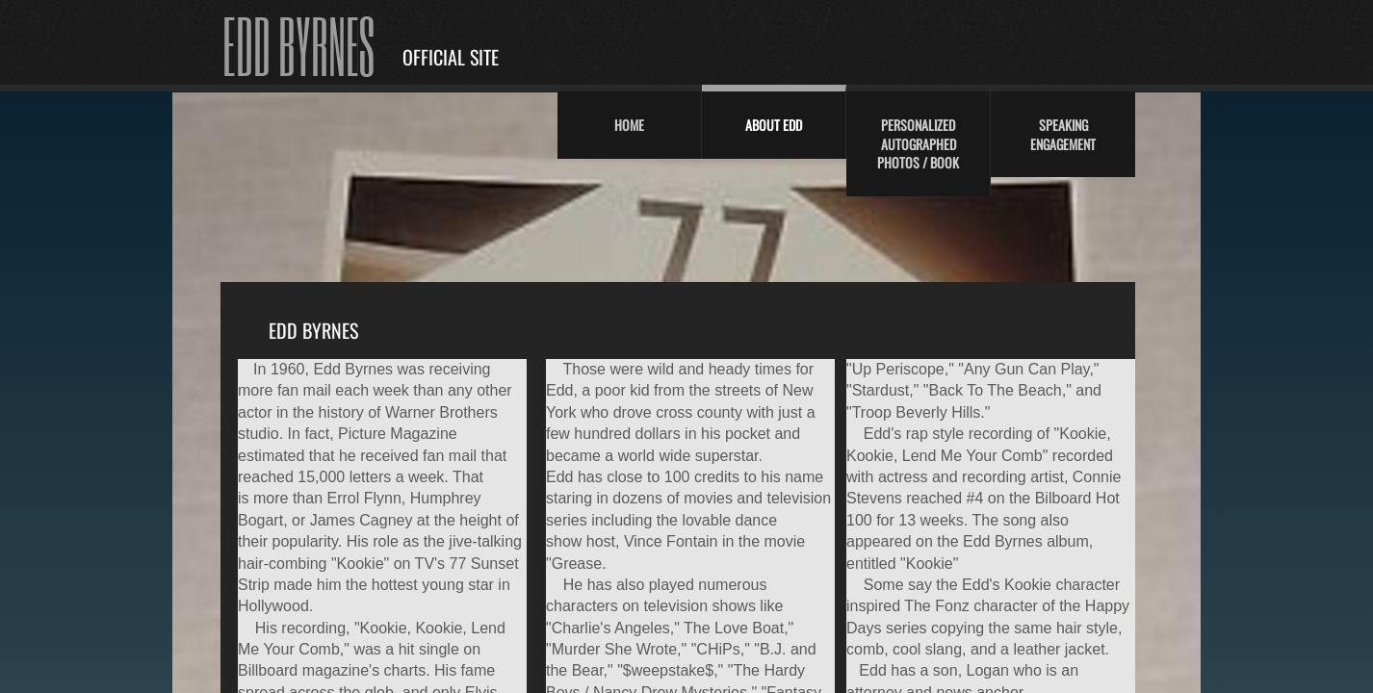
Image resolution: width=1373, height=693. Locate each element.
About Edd (773, 125)
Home (629, 125)
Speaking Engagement (1063, 134)
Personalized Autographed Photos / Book (918, 143)
